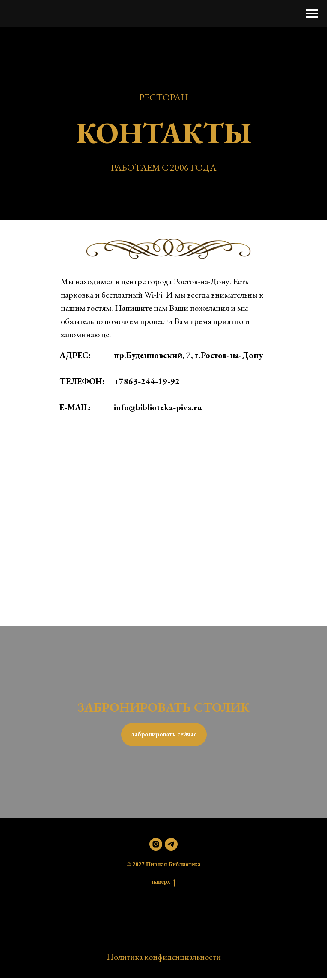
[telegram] (171, 844)
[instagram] (155, 844)
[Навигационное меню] (312, 13)
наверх (163, 882)
